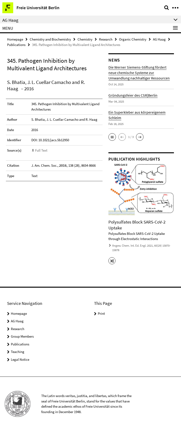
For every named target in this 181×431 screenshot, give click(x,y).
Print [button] (101, 313)
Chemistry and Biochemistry (50, 39)
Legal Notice (20, 359)
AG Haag (159, 39)
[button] (112, 137)
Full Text (41, 150)
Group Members (22, 336)
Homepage (15, 39)
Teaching (17, 351)
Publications (16, 44)
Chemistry (85, 39)
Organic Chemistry (132, 39)
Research (105, 39)
